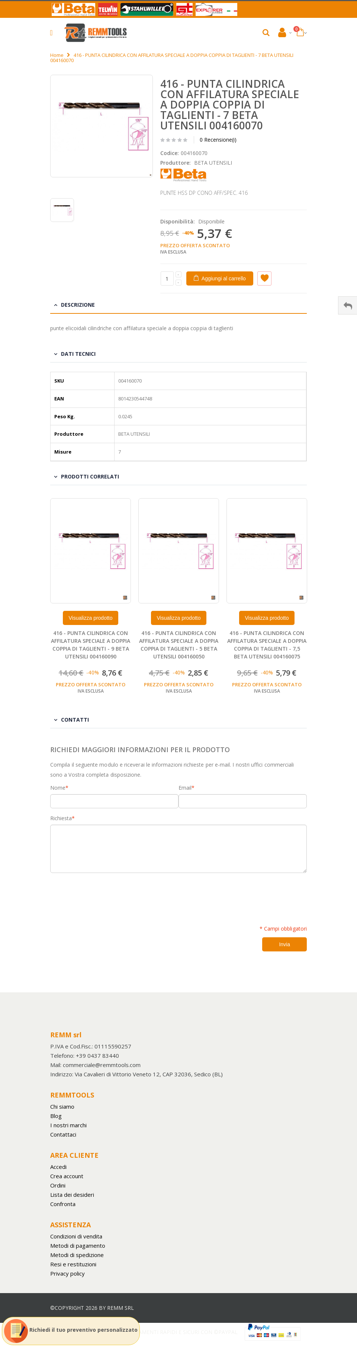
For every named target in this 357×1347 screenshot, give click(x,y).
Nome (57, 787)
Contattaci (63, 1134)
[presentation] (106, 894)
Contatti (75, 719)
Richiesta (61, 818)
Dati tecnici (78, 353)
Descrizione (78, 304)
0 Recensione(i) (218, 139)
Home (57, 55)
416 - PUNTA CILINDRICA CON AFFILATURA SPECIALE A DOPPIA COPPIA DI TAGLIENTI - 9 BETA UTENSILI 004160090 (90, 644)
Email (185, 787)
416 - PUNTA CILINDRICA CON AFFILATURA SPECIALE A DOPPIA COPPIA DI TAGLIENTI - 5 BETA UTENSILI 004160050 (178, 644)
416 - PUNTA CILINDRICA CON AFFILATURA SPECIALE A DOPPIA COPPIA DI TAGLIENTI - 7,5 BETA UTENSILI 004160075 (266, 644)
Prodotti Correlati (90, 476)
